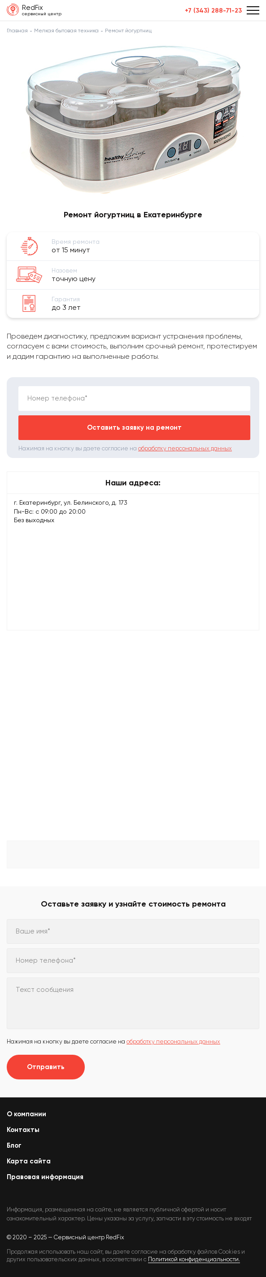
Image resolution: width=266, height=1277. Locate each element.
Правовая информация (45, 1177)
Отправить (46, 1067)
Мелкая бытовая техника (66, 30)
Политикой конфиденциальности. (194, 1259)
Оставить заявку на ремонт (134, 427)
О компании (26, 1114)
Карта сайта (29, 1161)
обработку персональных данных (185, 448)
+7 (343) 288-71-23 (213, 11)
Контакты (23, 1130)
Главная (17, 30)
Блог (14, 1145)
